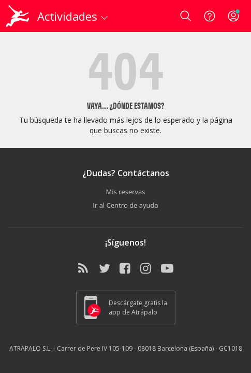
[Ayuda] (209, 16)
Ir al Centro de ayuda (125, 205)
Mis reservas (125, 191)
